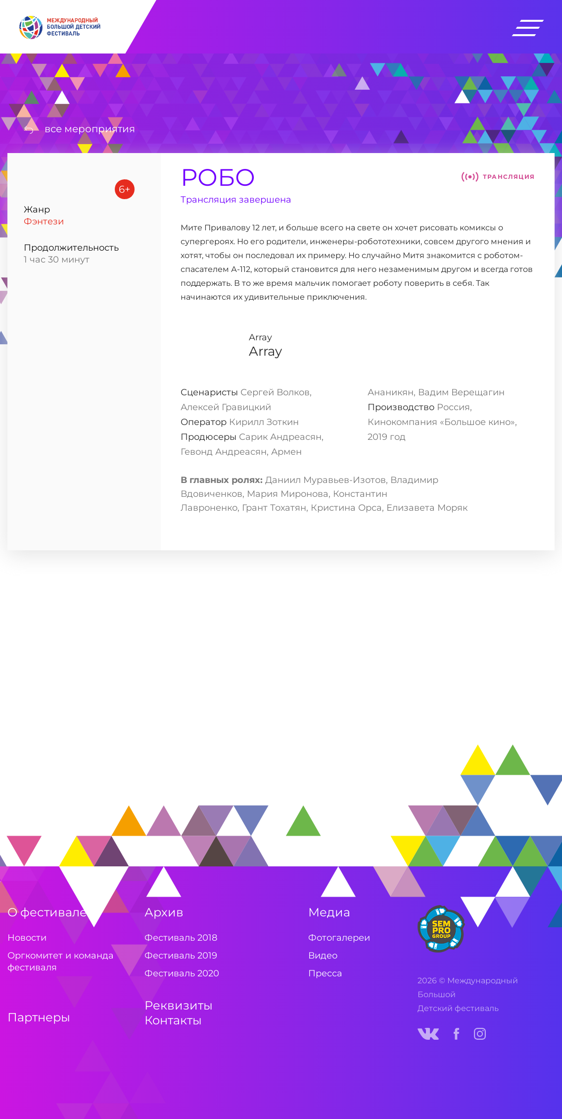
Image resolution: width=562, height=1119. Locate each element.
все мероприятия (90, 129)
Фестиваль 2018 (180, 937)
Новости (27, 937)
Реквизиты (178, 1005)
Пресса (325, 973)
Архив (164, 912)
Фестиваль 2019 (180, 955)
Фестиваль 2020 (181, 973)
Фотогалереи (339, 937)
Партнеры (38, 1017)
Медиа (329, 912)
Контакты (173, 1020)
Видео (322, 955)
